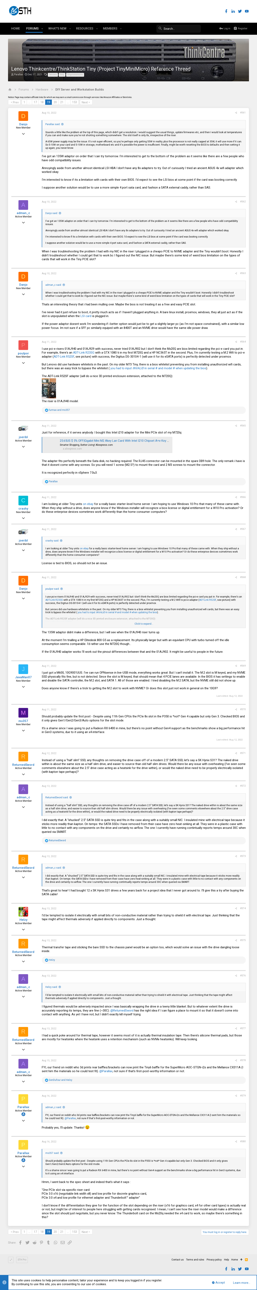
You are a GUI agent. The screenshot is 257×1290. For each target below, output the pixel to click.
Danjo (23, 124)
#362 (243, 201)
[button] (42, 29)
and (59, 410)
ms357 (23, 721)
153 (74, 102)
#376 (243, 975)
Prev (16, 102)
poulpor (23, 353)
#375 (243, 940)
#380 (243, 1141)
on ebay (88, 504)
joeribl (23, 437)
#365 (243, 425)
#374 (243, 908)
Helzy (23, 920)
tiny (62, 74)
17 (35, 102)
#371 (243, 753)
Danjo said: (51, 213)
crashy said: (52, 540)
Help (226, 1259)
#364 (243, 341)
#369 (243, 665)
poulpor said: (52, 588)
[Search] (171, 29)
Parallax (18, 74)
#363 (243, 273)
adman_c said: (53, 284)
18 (42, 102)
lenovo (53, 74)
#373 (243, 856)
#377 (243, 1028)
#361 (243, 112)
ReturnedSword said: (56, 797)
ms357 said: (52, 1153)
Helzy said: (51, 987)
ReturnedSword (23, 765)
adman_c (23, 213)
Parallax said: (52, 124)
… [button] (29, 102)
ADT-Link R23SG (83, 352)
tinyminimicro (75, 74)
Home (234, 1259)
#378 (243, 1060)
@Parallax (105, 1071)
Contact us (177, 1259)
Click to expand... (144, 623)
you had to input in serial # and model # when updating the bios (158, 368)
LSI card (86, 316)
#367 (243, 529)
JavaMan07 (23, 677)
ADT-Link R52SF (64, 356)
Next (85, 102)
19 (48, 102)
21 (61, 102)
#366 (243, 497)
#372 (243, 785)
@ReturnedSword (122, 1010)
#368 (243, 577)
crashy (23, 508)
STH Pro (22, 1259)
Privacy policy (214, 1259)
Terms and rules (195, 1259)
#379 (243, 1095)
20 (55, 102)
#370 (243, 709)
